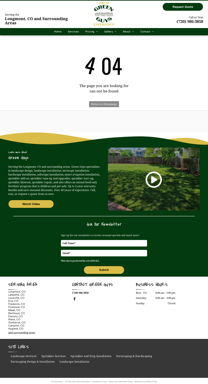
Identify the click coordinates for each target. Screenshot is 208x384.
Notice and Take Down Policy (121, 381)
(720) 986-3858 (190, 21)
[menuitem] (58, 31)
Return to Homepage (104, 104)
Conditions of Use (99, 381)
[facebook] (74, 299)
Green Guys (101, 284)
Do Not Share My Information (78, 381)
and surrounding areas (21, 332)
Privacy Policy (56, 381)
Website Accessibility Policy (146, 381)
